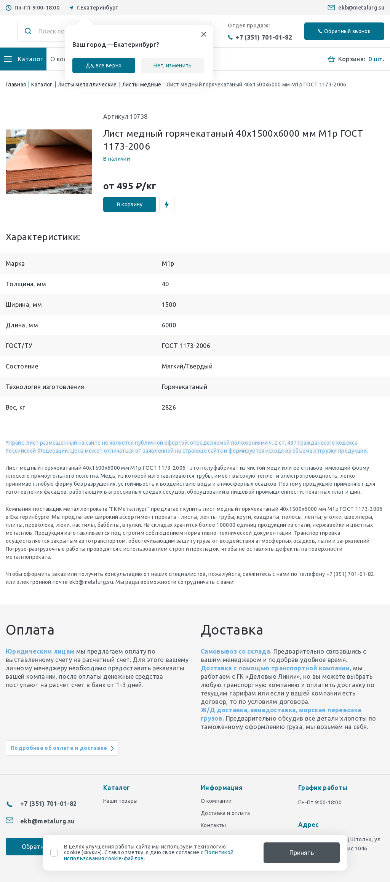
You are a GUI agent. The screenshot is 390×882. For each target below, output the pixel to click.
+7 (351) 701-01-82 (260, 37)
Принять (301, 852)
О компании (216, 801)
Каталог (41, 84)
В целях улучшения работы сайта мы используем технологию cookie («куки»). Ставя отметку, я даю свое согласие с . (148, 852)
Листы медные (141, 84)
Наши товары (120, 801)
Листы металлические (87, 84)
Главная (16, 84)
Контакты (213, 825)
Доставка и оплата (225, 813)
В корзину (130, 204)
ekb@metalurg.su (361, 8)
